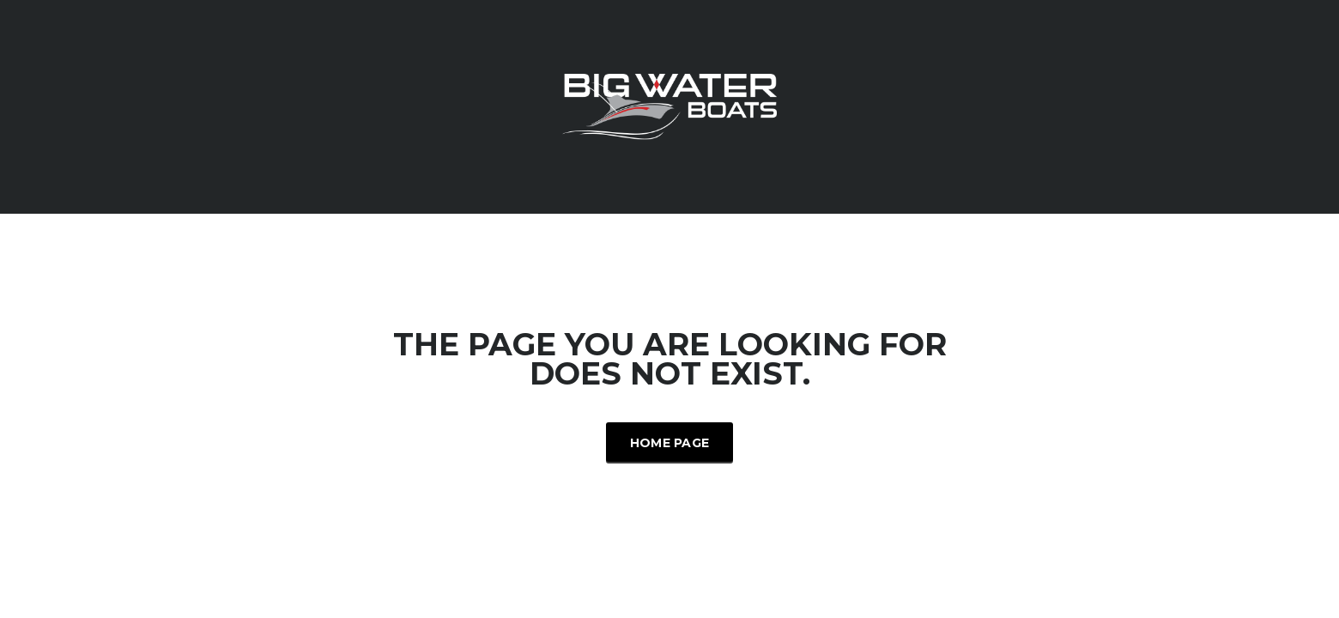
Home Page (670, 443)
